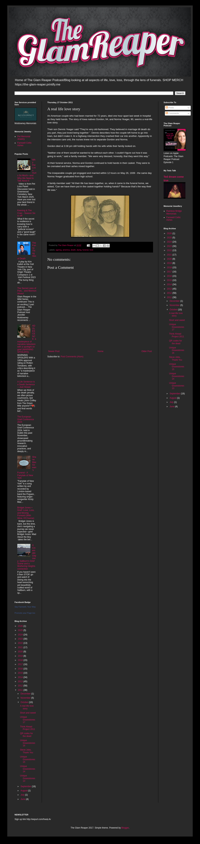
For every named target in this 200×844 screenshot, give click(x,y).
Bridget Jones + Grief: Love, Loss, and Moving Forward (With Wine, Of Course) (25, 512)
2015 (20, 673)
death (73, 250)
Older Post (146, 351)
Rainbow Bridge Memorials (174, 212)
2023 (20, 639)
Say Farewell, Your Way (25, 607)
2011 (20, 690)
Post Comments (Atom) (72, 356)
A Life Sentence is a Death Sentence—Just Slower (26, 384)
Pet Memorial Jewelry (23, 137)
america (66, 250)
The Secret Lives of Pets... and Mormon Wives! (26, 291)
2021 (20, 647)
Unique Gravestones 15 (27, 759)
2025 (20, 630)
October (25, 702)
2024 (20, 634)
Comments (172, 113)
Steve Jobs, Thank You (26, 751)
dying (79, 250)
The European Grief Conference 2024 (25, 419)
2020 (20, 651)
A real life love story (27, 707)
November (26, 698)
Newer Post (54, 351)
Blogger (125, 828)
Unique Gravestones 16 (27, 743)
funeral (86, 250)
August (24, 790)
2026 (20, 626)
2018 (20, 660)
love (91, 250)
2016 (20, 668)
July (23, 795)
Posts (170, 107)
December (26, 693)
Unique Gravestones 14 (27, 769)
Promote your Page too (25, 613)
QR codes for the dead (26, 734)
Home (100, 351)
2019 (20, 656)
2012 (20, 685)
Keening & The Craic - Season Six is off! (26, 213)
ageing (59, 250)
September (26, 786)
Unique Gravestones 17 (27, 720)
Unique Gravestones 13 (27, 778)
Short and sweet (28, 713)
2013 (20, 681)
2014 (20, 677)
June (23, 799)
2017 (20, 664)
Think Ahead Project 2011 (27, 727)
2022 (20, 643)
